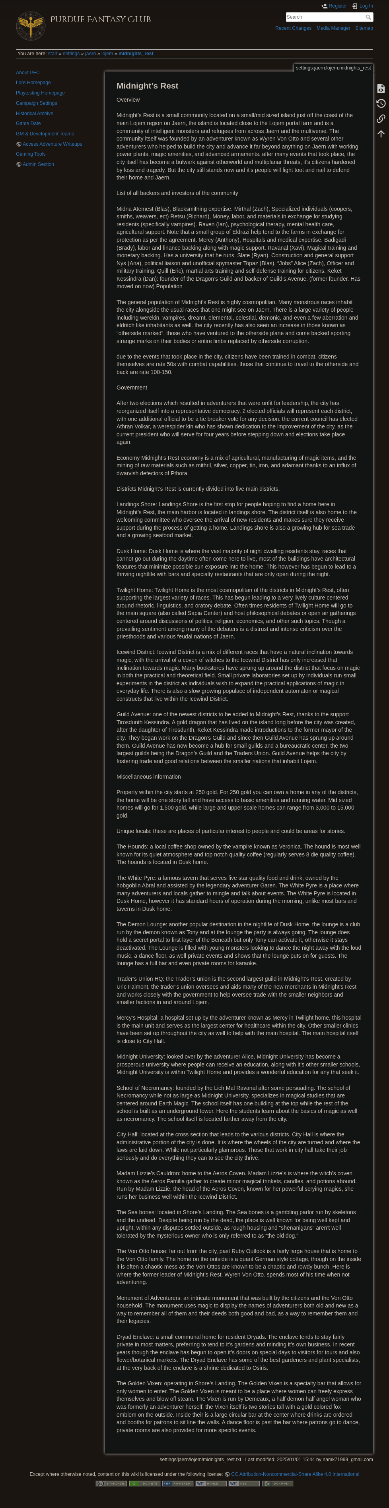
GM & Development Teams (45, 134)
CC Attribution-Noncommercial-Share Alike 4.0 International (295, 1474)
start (53, 53)
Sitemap (364, 28)
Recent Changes (293, 28)
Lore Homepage (33, 82)
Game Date (28, 123)
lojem (107, 53)
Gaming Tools (31, 154)
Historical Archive (34, 113)
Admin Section (38, 164)
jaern (90, 53)
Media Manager (333, 28)
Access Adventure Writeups (52, 144)
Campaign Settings (36, 103)
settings (71, 53)
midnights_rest (136, 53)
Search (369, 17)
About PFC (28, 72)
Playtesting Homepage (40, 93)
